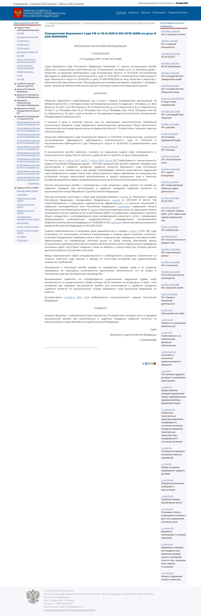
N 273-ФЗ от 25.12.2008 (170, 112)
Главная (121, 12)
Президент (159, 12)
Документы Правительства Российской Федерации (28, 102)
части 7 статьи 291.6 (92, 160)
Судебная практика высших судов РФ (64, 23)
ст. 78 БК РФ (166, 387)
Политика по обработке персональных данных (69, 610)
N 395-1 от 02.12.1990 (169, 294)
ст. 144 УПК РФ (167, 480)
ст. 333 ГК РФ (166, 310)
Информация (20, 3)
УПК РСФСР (22, 240)
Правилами (124, 206)
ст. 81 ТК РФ (166, 371)
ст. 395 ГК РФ (166, 333)
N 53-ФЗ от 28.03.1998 (170, 285)
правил (94, 209)
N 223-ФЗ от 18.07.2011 (170, 208)
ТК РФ (20, 75)
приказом (116, 222)
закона (116, 200)
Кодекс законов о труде (28, 227)
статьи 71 (134, 231)
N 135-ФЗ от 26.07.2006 (170, 169)
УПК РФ (20, 79)
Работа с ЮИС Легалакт (71, 3)
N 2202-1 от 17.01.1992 (169, 227)
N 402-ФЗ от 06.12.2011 (170, 156)
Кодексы (133, 12)
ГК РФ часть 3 (23, 44)
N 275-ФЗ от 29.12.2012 (170, 86)
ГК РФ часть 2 (23, 41)
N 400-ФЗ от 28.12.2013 (170, 31)
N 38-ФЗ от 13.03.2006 (170, 124)
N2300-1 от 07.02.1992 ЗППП (172, 99)
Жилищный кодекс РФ (27, 52)
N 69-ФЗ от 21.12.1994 (169, 41)
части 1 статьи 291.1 (69, 160)
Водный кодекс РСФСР (27, 191)
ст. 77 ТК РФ (166, 464)
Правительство (177, 12)
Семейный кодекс (25, 72)
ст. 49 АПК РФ (167, 544)
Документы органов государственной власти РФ (28, 110)
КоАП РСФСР (23, 223)
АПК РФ (20, 33)
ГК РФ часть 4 (23, 48)
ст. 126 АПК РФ (167, 528)
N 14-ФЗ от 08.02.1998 (170, 198)
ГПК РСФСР (22, 195)
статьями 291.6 (73, 297)
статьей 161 (125, 197)
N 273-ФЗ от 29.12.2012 (170, 63)
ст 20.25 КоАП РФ (168, 352)
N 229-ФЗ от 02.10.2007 (170, 272)
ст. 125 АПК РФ (167, 573)
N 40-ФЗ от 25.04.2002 (170, 54)
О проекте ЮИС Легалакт (43, 3)
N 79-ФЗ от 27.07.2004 (170, 73)
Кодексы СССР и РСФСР (28, 188)
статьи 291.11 (111, 160)
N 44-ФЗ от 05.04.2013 (170, 262)
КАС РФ (20, 56)
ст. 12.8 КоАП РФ (168, 410)
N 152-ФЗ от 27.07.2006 (170, 249)
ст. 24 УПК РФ (167, 509)
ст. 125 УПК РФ (167, 496)
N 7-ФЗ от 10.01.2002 (169, 134)
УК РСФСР (21, 237)
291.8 (86, 297)
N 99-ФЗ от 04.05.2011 (170, 182)
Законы (145, 12)
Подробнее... (34, 183)
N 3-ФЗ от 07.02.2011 (169, 147)
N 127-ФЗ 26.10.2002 (169, 237)
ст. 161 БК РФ (166, 448)
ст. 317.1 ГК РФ (166, 320)
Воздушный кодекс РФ (27, 37)
